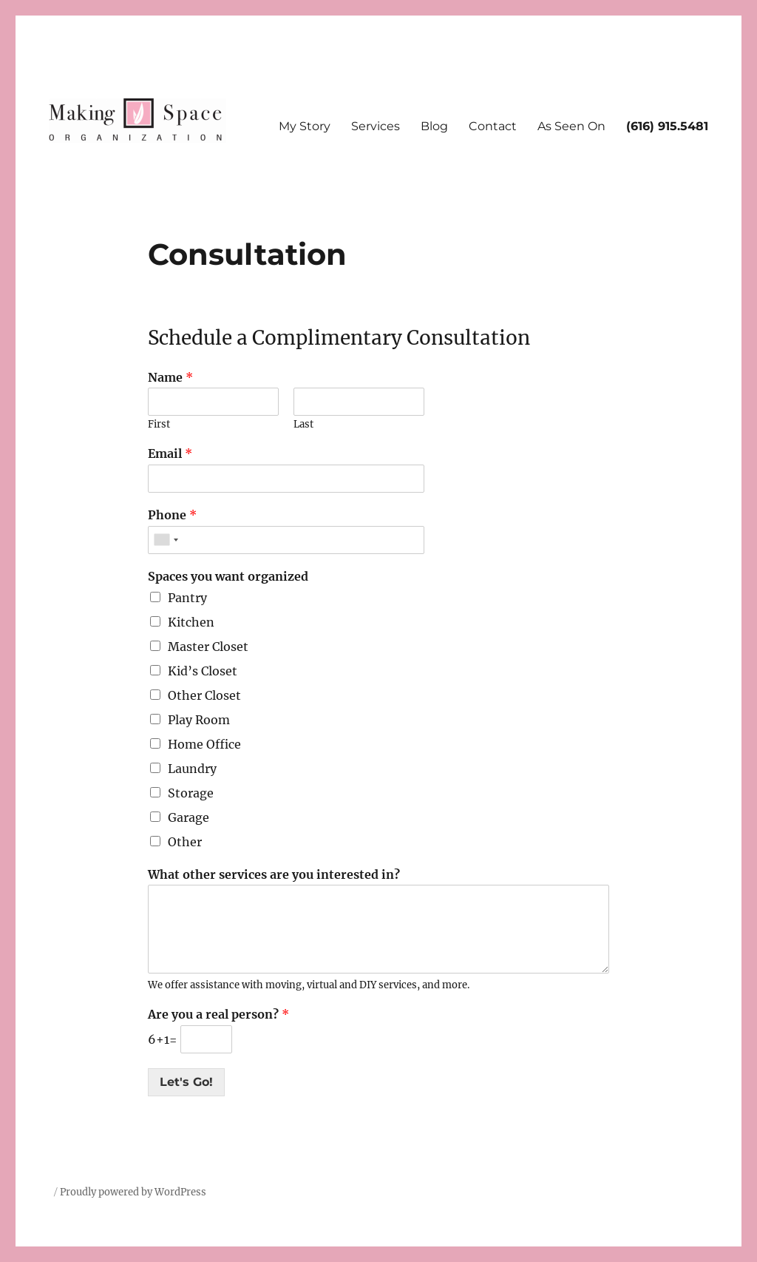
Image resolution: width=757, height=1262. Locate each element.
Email (170, 453)
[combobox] (166, 540)
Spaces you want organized (228, 576)
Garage (188, 817)
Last (303, 425)
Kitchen (191, 622)
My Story (304, 126)
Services (375, 126)
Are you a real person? (218, 1014)
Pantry (187, 597)
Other (185, 841)
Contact (493, 126)
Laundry (192, 768)
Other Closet (204, 695)
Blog (434, 126)
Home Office (204, 744)
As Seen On (571, 126)
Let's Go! (186, 1082)
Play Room (199, 719)
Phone (172, 514)
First (159, 425)
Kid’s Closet (202, 671)
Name (170, 377)
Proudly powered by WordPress (133, 1192)
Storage (191, 793)
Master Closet (208, 646)
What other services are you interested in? (274, 874)
